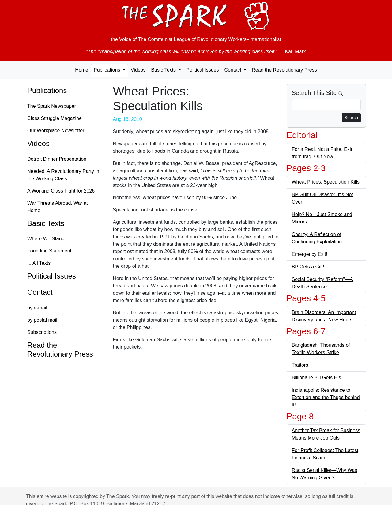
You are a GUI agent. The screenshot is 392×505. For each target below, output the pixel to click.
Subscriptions (42, 332)
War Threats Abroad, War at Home (57, 206)
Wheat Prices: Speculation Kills (326, 182)
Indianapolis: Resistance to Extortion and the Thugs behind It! (326, 397)
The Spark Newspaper (51, 106)
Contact (40, 292)
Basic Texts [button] (164, 70)
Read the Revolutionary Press (284, 70)
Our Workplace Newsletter (55, 130)
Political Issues (203, 70)
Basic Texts (45, 223)
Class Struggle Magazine (54, 118)
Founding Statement (49, 250)
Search (351, 117)
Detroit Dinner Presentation (56, 159)
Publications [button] (108, 70)
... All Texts (39, 263)
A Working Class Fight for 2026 (61, 190)
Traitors (300, 365)
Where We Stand (46, 238)
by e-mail (37, 307)
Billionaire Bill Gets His (316, 377)
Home (81, 70)
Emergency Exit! (309, 254)
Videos (138, 70)
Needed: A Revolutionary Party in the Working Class (63, 175)
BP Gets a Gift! (308, 266)
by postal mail (42, 320)
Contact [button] (233, 70)
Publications (47, 90)
